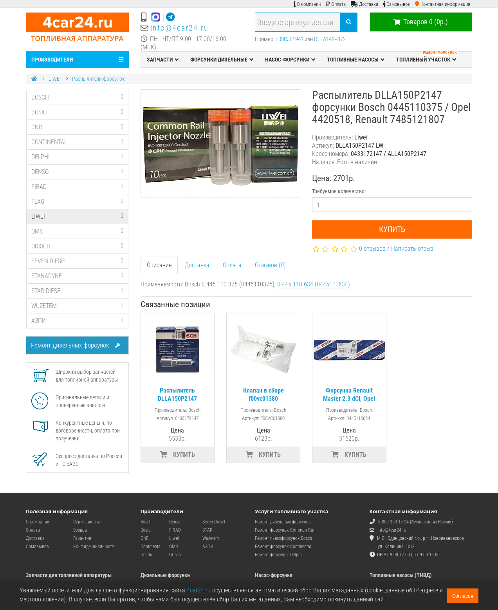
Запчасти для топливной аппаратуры (69, 575)
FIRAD (77, 186)
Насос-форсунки (273, 575)
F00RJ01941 (289, 39)
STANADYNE (77, 276)
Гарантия (82, 538)
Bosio (146, 530)
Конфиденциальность (94, 546)
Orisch (175, 555)
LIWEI (55, 79)
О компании (37, 522)
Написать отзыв (412, 248)
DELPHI (77, 157)
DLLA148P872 (330, 39)
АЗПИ (77, 320)
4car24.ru (199, 590)
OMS (77, 231)
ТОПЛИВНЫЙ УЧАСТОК (427, 57)
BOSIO (77, 112)
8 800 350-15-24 (393, 522)
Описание (159, 265)
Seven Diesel (213, 522)
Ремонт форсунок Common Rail (285, 530)
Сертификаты (86, 522)
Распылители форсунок (98, 79)
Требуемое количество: (339, 191)
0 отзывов (372, 248)
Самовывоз (37, 546)
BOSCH (77, 97)
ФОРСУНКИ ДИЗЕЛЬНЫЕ (221, 59)
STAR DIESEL (77, 291)
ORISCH (77, 246)
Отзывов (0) (270, 265)
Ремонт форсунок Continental (283, 546)
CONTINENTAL (77, 142)
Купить (392, 229)
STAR (207, 530)
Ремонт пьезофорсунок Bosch (283, 538)
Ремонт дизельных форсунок (75, 345)
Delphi (146, 555)
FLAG (77, 201)
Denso (174, 522)
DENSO (77, 172)
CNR (77, 127)
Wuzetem (210, 538)
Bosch (146, 522)
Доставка (197, 265)
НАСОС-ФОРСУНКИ (290, 59)
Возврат (81, 530)
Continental (151, 546)
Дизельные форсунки (165, 575)
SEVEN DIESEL (77, 261)
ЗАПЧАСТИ (163, 59)
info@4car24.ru (179, 28)
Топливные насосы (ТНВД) (401, 575)
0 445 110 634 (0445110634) (313, 284)
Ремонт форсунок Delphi (278, 555)
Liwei (174, 538)
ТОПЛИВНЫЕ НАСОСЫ (355, 59)
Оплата (232, 265)
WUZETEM (77, 306)
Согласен (462, 596)
